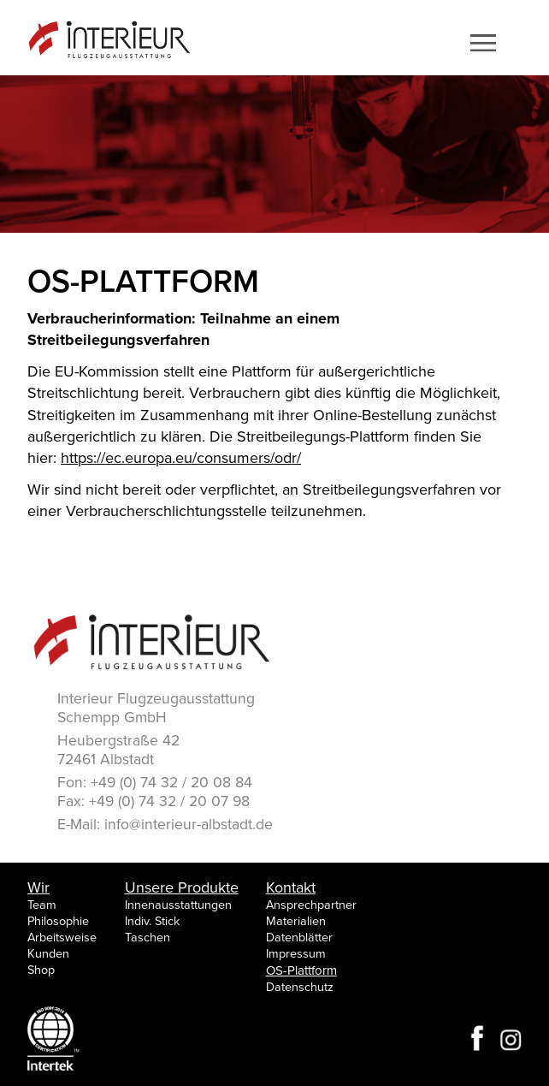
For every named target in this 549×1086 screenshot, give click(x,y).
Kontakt (291, 887)
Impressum (296, 954)
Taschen (147, 937)
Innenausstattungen (178, 905)
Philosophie (58, 921)
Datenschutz (300, 987)
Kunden (48, 954)
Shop (41, 970)
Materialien (296, 921)
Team (41, 905)
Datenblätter (299, 937)
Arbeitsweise (62, 937)
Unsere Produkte (182, 887)
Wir (38, 887)
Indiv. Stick (152, 921)
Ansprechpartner (311, 905)
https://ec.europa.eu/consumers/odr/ (181, 457)
